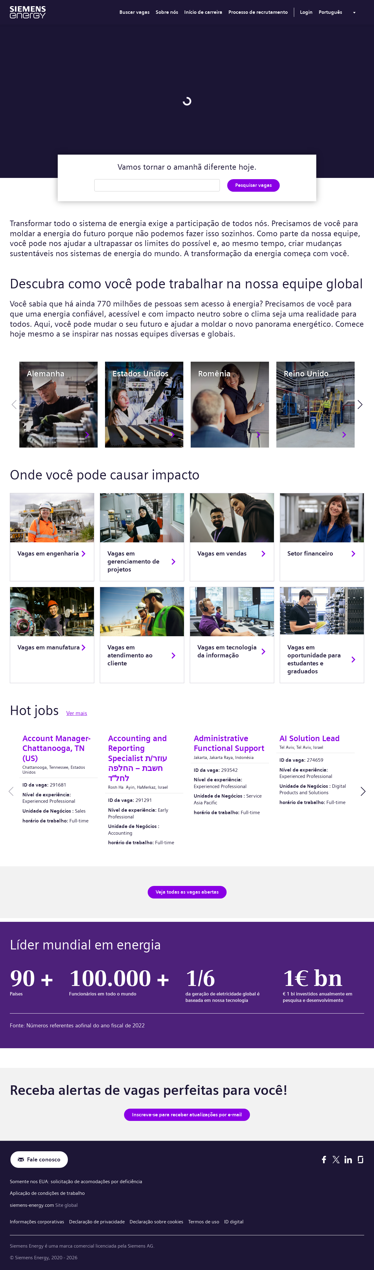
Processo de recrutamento (258, 12)
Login (306, 12)
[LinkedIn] (348, 1159)
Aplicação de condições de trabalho (47, 1193)
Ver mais (76, 713)
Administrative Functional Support (229, 743)
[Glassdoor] (360, 1159)
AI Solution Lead (309, 738)
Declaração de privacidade (97, 1221)
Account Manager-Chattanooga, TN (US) (56, 748)
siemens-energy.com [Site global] (32, 1205)
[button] (360, 404)
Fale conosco (43, 1159)
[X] (336, 1159)
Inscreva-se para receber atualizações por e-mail (187, 1114)
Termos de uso (203, 1221)
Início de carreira (203, 12)
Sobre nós (167, 12)
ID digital (233, 1221)
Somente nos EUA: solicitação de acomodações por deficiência (76, 1181)
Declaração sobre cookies (156, 1221)
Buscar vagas (134, 12)
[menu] (338, 13)
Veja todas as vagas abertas (187, 892)
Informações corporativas (37, 1221)
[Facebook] (324, 1159)
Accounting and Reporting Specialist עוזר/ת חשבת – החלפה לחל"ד (137, 758)
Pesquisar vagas (253, 185)
